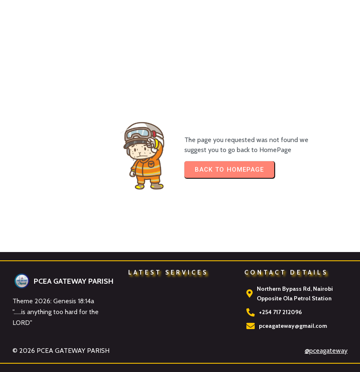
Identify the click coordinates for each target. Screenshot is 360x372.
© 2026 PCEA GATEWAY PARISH (60, 351)
